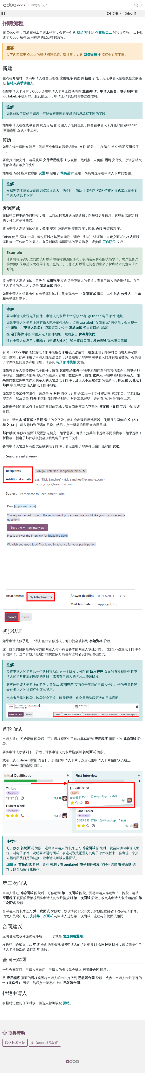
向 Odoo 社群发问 (44, 1043)
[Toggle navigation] (3, 13)
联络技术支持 (15, 1043)
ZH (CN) (113, 13)
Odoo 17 (131, 13)
